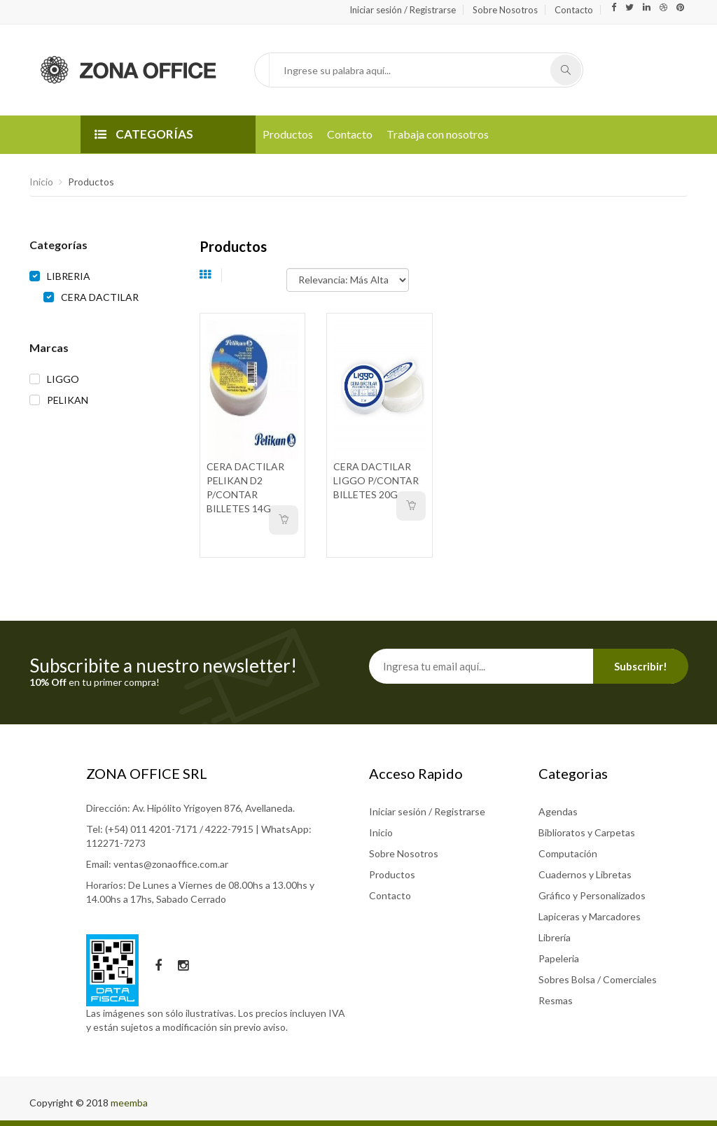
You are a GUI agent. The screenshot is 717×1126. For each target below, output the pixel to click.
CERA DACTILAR (100, 297)
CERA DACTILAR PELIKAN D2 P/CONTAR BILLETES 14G (245, 487)
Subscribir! (640, 666)
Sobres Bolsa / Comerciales (597, 979)
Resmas (555, 1000)
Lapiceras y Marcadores (589, 916)
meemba (129, 1103)
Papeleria (558, 958)
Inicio (41, 182)
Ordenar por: (259, 273)
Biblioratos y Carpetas (586, 832)
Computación (567, 853)
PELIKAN (67, 400)
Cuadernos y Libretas (585, 874)
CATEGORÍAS (144, 134)
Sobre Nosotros (505, 9)
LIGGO (63, 379)
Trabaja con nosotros (438, 134)
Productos (288, 134)
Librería (554, 937)
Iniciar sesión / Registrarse (402, 9)
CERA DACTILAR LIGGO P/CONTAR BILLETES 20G (376, 480)
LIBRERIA (68, 276)
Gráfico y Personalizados (592, 895)
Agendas (558, 811)
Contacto (574, 9)
